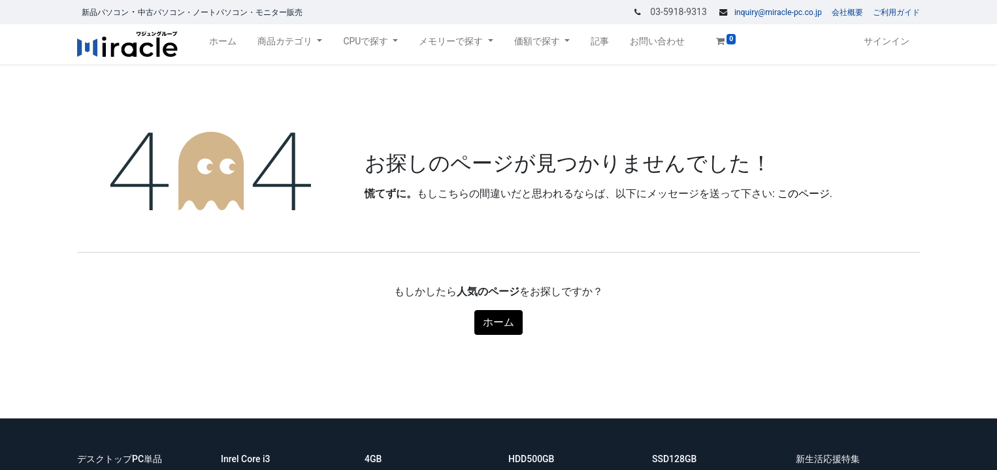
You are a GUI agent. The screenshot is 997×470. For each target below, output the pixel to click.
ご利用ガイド (896, 12)
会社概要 (847, 12)
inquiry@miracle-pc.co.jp (778, 12)
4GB (374, 459)
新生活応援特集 (829, 459)
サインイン (886, 41)
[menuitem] (223, 44)
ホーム (498, 322)
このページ (803, 193)
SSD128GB (675, 459)
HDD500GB (532, 459)
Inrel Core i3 (246, 459)
